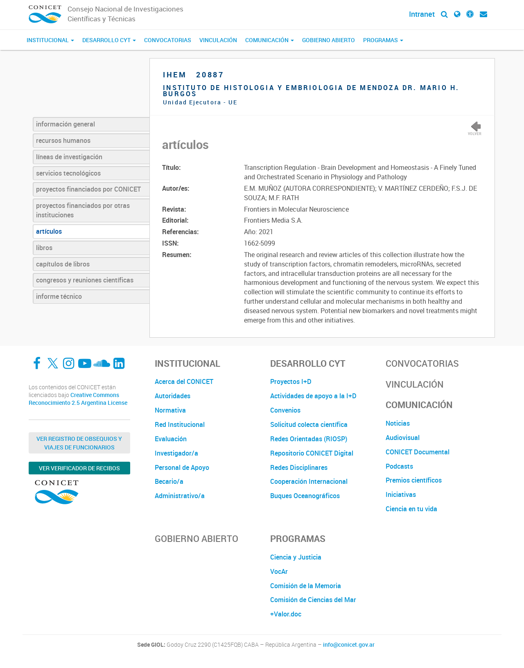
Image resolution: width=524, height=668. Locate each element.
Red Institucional (180, 424)
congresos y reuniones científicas (84, 279)
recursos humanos (63, 140)
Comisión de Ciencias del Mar (313, 599)
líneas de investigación (69, 156)
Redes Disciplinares (299, 467)
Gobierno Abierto (328, 40)
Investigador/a (176, 453)
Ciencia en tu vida (411, 508)
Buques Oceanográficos (305, 495)
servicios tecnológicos (68, 173)
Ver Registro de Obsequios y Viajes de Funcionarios (79, 443)
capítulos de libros (63, 264)
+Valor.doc (285, 613)
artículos (49, 231)
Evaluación (171, 438)
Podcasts (399, 466)
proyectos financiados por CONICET (88, 189)
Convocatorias (167, 40)
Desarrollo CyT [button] (109, 40)
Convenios (285, 410)
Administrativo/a (180, 495)
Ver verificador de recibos (79, 468)
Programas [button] (383, 40)
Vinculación (218, 40)
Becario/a (169, 481)
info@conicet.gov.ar (349, 644)
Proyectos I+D (291, 381)
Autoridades (172, 395)
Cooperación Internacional (309, 481)
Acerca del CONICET (184, 381)
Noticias (398, 423)
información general (65, 124)
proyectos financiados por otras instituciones (83, 210)
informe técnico (59, 296)
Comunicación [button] (269, 40)
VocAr (279, 571)
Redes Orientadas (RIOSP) (308, 438)
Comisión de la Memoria (305, 585)
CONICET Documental (417, 451)
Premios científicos (414, 480)
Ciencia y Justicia (295, 557)
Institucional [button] (50, 40)
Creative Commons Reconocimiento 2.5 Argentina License (78, 398)
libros (44, 247)
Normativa (170, 410)
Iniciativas (401, 494)
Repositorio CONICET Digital (311, 453)
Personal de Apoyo (182, 467)
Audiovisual (403, 437)
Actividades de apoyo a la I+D (313, 395)
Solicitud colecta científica (309, 424)
